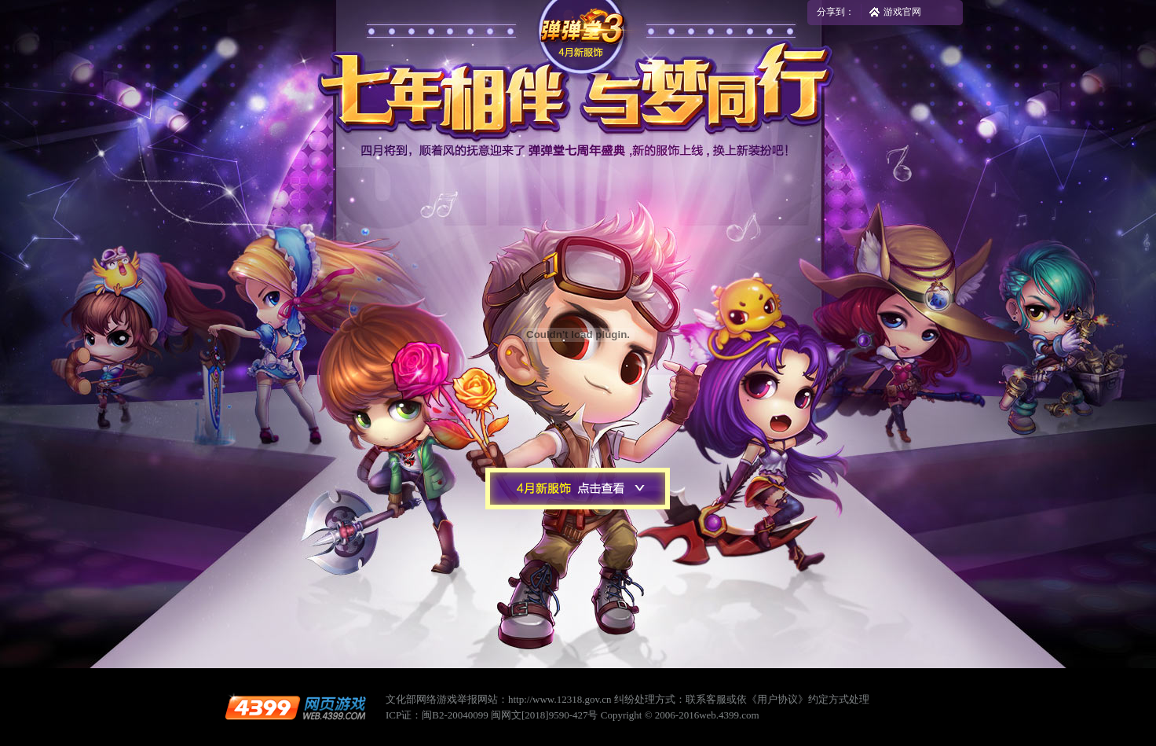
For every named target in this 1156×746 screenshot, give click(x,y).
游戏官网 (902, 11)
